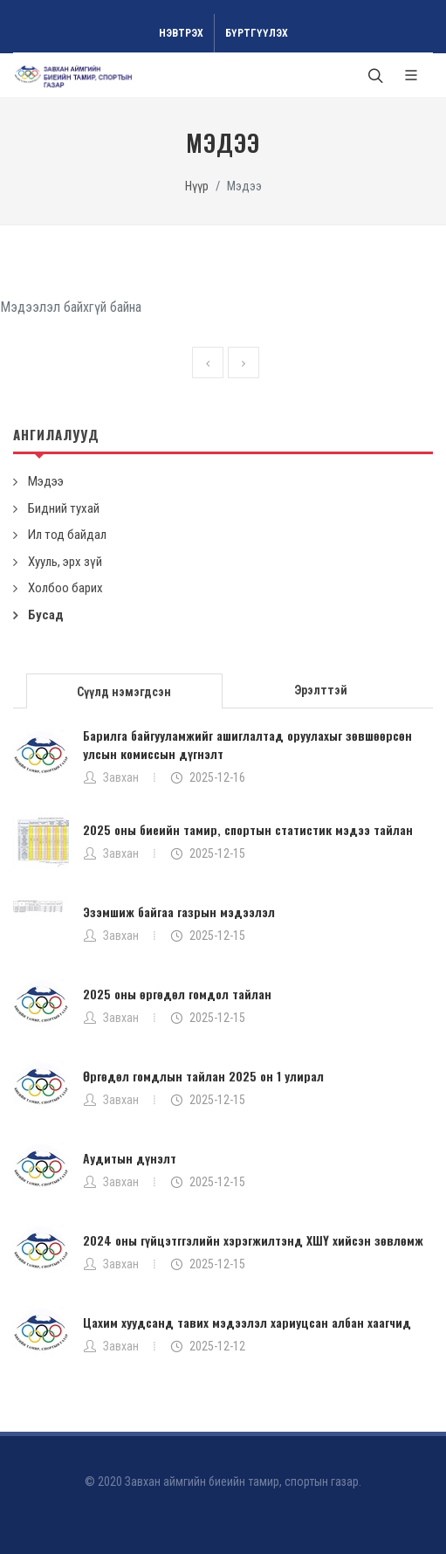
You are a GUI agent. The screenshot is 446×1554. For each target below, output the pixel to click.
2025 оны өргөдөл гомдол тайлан (177, 993)
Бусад (46, 615)
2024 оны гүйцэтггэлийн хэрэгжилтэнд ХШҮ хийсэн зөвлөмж (253, 1240)
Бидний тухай (63, 508)
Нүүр (197, 186)
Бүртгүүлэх (256, 33)
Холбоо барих (65, 588)
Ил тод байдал (67, 534)
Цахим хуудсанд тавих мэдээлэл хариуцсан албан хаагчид (247, 1322)
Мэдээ (46, 481)
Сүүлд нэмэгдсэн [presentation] (124, 692)
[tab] (124, 690)
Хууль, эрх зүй (65, 562)
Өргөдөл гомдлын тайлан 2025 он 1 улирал (203, 1076)
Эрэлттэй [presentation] (320, 690)
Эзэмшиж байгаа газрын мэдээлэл (179, 911)
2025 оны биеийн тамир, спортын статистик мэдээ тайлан (248, 829)
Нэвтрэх (181, 33)
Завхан (121, 777)
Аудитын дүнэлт (129, 1158)
